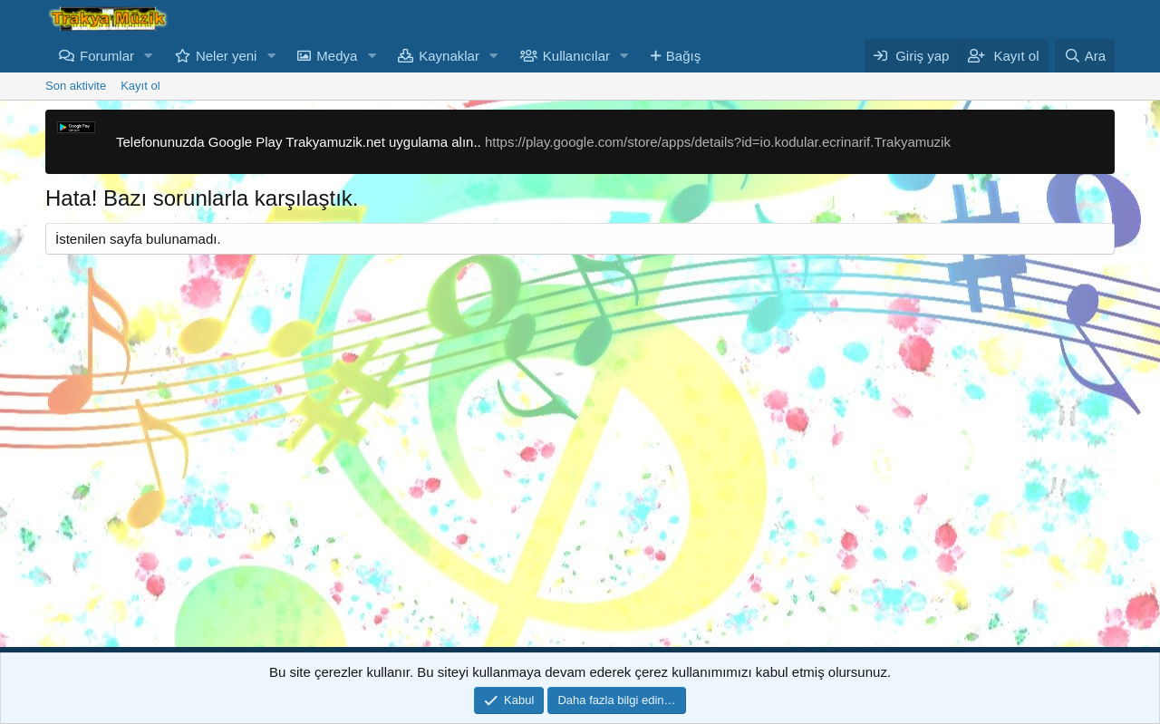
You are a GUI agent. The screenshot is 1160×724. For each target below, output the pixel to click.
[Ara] (1085, 55)
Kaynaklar (449, 55)
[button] (148, 55)
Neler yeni (226, 55)
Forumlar (107, 55)
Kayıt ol (140, 85)
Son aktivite (75, 85)
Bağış (683, 55)
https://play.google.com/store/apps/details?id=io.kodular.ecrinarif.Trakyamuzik (718, 142)
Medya (336, 55)
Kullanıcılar (576, 55)
